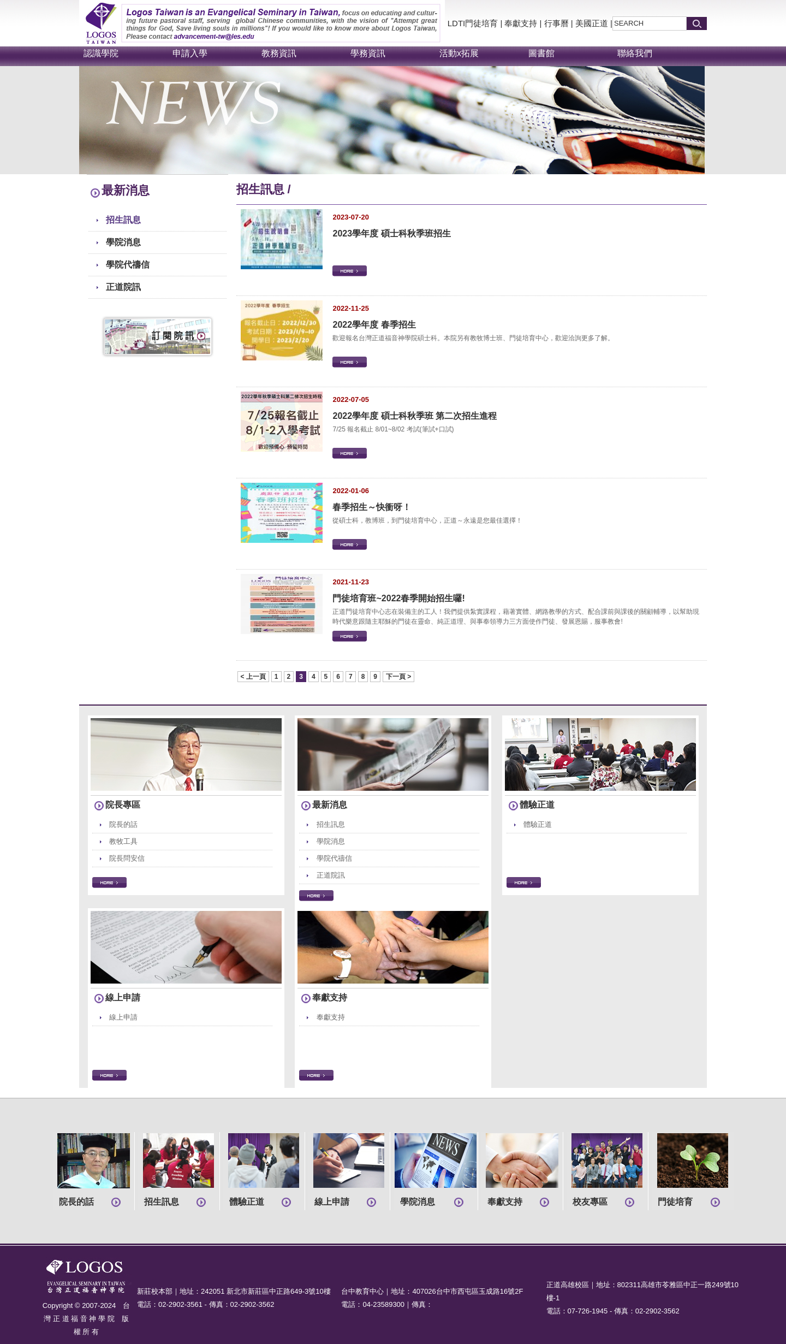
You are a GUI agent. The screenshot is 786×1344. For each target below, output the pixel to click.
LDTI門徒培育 (473, 23)
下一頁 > (398, 676)
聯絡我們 (634, 53)
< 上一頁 (253, 676)
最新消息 (329, 804)
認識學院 (101, 53)
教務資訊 (278, 53)
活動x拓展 (459, 53)
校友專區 (590, 1201)
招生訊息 (123, 219)
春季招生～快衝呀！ (371, 507)
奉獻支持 (520, 23)
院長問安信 (127, 858)
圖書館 (541, 53)
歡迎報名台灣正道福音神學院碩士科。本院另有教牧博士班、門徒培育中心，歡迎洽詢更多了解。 (473, 338)
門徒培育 (675, 1201)
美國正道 (591, 23)
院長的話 (123, 824)
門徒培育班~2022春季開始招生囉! (398, 598)
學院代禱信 (128, 264)
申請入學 (189, 53)
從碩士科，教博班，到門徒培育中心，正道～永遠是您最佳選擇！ (427, 520)
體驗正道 (537, 804)
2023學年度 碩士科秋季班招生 (391, 233)
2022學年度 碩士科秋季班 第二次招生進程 (414, 416)
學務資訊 (367, 53)
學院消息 (123, 242)
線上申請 (122, 997)
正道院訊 (123, 287)
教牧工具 (123, 841)
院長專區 (122, 804)
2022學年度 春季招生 (373, 324)
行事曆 (556, 23)
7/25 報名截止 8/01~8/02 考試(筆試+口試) (393, 429)
